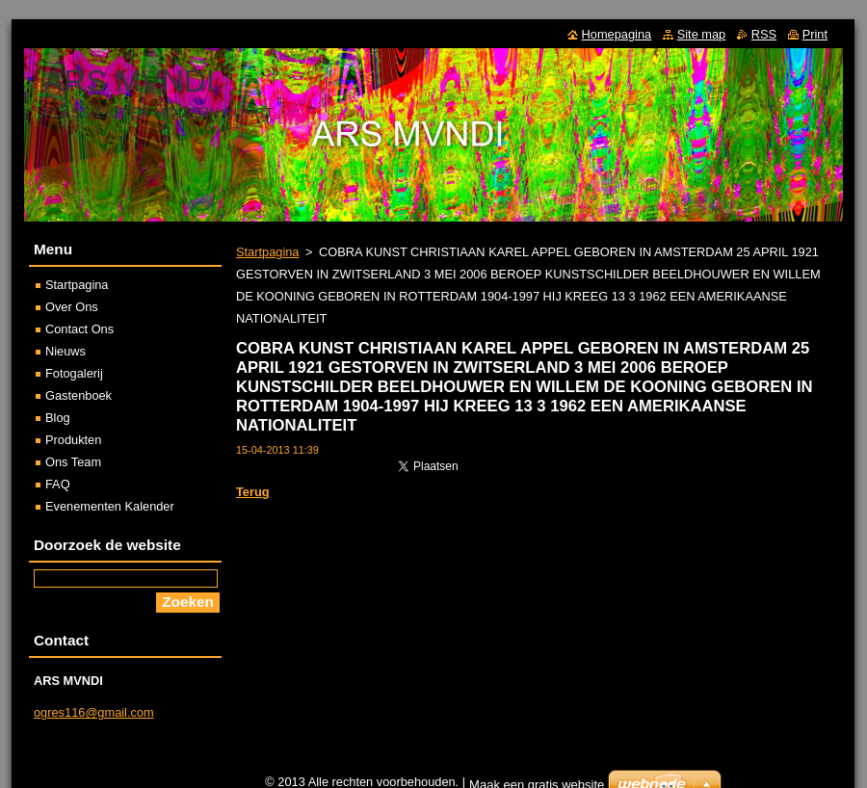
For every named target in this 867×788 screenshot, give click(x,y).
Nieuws (65, 351)
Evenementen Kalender (109, 506)
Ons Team (73, 462)
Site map (701, 34)
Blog (57, 417)
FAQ (57, 484)
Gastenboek (78, 395)
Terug (253, 492)
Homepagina (617, 34)
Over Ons (71, 307)
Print (815, 34)
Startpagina (267, 252)
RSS (763, 34)
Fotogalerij (74, 373)
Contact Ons (79, 329)
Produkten (73, 440)
